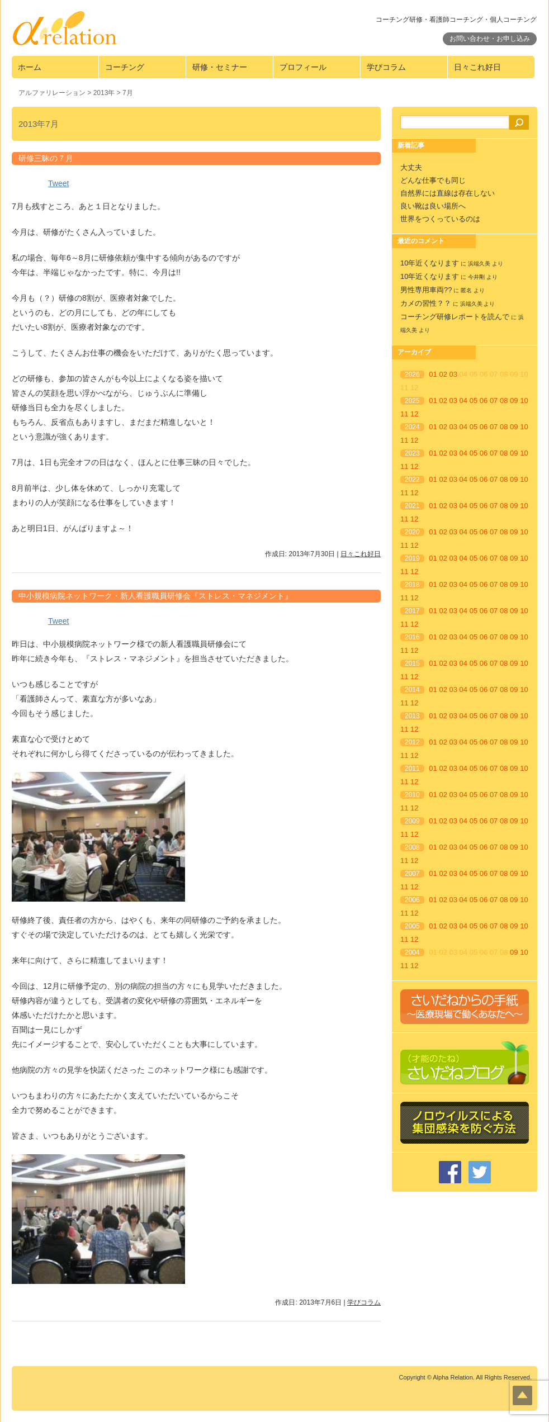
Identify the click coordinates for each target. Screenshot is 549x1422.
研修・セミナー (219, 67)
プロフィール (303, 67)
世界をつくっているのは (440, 219)
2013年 (104, 93)
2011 (412, 768)
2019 (412, 558)
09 (514, 400)
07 (494, 400)
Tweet (58, 183)
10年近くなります (429, 263)
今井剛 (476, 277)
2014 (412, 690)
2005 (412, 926)
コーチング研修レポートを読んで (454, 316)
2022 (412, 480)
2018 (412, 585)
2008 (412, 847)
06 (484, 400)
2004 (412, 952)
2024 (412, 427)
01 (433, 374)
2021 (412, 506)
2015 (412, 663)
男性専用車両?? (426, 290)
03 (453, 374)
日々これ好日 (477, 67)
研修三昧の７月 (45, 158)
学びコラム (386, 67)
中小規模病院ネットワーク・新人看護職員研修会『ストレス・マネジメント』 (155, 595)
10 (524, 400)
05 (473, 400)
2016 (412, 637)
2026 (412, 374)
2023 (412, 453)
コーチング (124, 67)
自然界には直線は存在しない (447, 193)
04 (463, 400)
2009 (412, 821)
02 (443, 374)
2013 (412, 716)
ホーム (29, 67)
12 (414, 414)
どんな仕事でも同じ (433, 180)
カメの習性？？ (425, 303)
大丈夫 (411, 167)
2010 (412, 795)
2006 (412, 900)
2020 (412, 532)
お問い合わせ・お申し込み (489, 38)
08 (504, 400)
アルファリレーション (52, 93)
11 (404, 414)
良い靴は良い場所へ (433, 206)
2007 (412, 874)
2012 (412, 742)
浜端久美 (479, 263)
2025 (412, 401)
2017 (412, 611)
